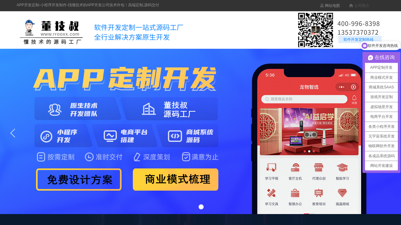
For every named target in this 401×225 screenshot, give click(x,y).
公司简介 (361, 5)
